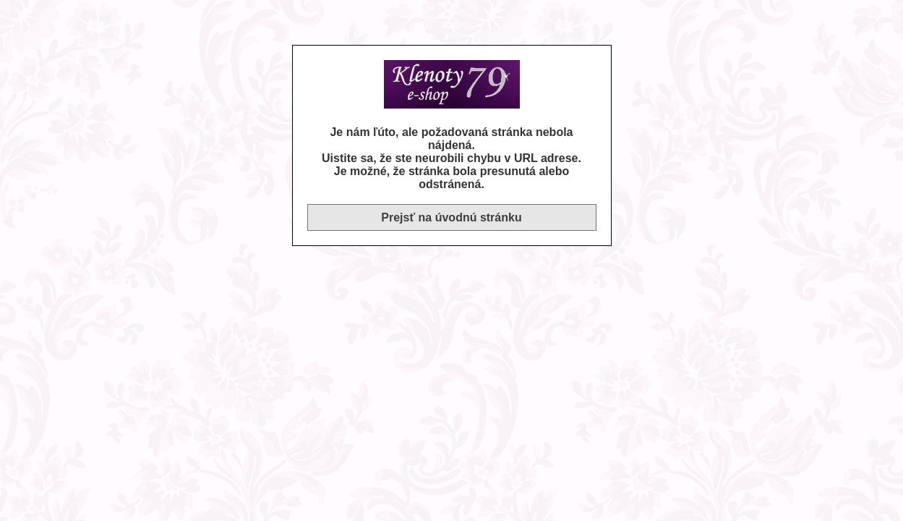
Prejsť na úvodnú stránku (451, 217)
